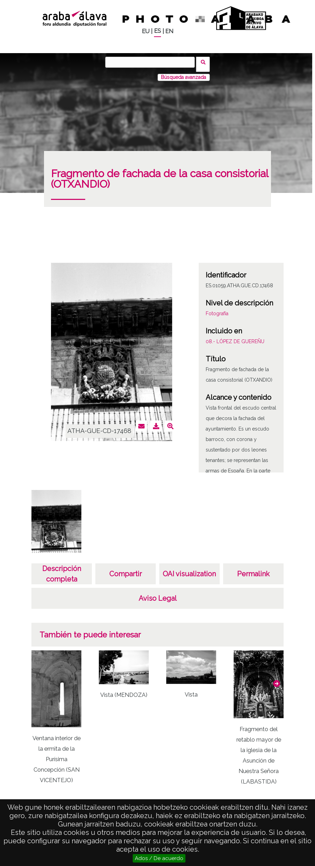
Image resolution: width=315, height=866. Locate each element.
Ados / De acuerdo (159, 858)
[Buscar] (152, 62)
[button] (276, 679)
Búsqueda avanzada (183, 73)
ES (157, 31)
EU (145, 31)
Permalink (253, 569)
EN (169, 31)
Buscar (205, 62)
